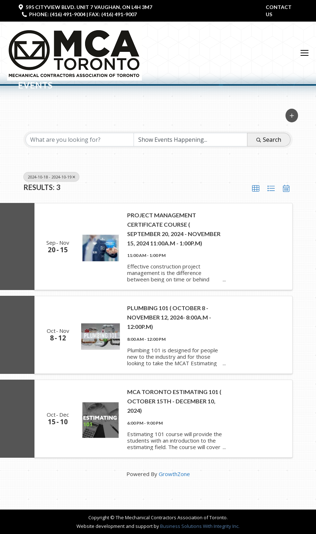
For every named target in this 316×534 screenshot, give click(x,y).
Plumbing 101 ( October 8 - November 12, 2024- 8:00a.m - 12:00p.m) (169, 317)
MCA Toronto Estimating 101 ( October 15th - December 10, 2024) (174, 401)
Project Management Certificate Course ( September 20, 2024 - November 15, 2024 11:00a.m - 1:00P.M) (173, 229)
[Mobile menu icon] (304, 53)
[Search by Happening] (191, 139)
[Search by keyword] (79, 139)
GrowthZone (174, 474)
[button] (291, 115)
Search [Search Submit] (268, 140)
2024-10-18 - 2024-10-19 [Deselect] (51, 177)
